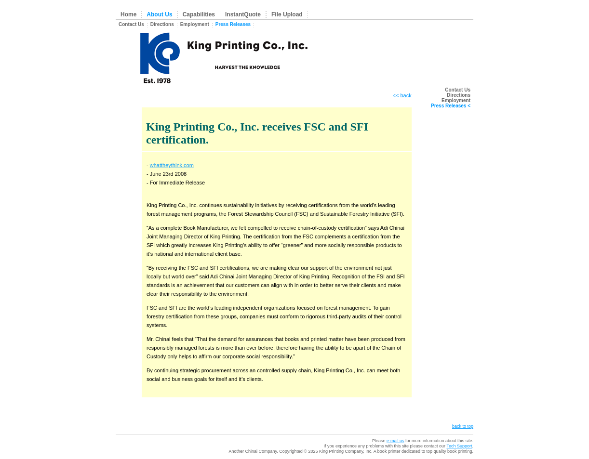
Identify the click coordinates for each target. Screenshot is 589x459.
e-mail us (395, 440)
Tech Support (459, 446)
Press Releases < (450, 105)
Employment (194, 24)
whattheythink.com (172, 165)
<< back (402, 95)
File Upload (287, 14)
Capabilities (199, 14)
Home (128, 14)
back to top (462, 426)
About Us (159, 14)
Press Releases (233, 24)
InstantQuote (243, 14)
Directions (162, 24)
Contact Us (131, 24)
